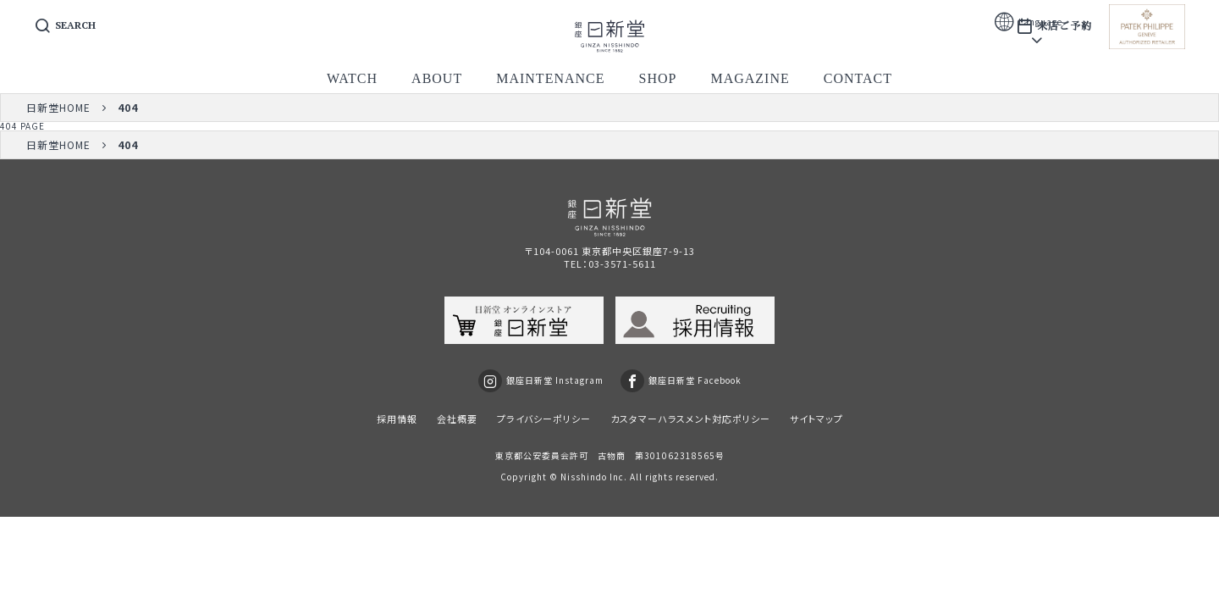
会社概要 (457, 418)
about (436, 78)
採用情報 (397, 418)
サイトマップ (816, 418)
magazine (749, 78)
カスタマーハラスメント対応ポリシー (690, 418)
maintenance (550, 78)
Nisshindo (583, 476)
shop (658, 78)
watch (352, 78)
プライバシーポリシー (544, 418)
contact (858, 78)
